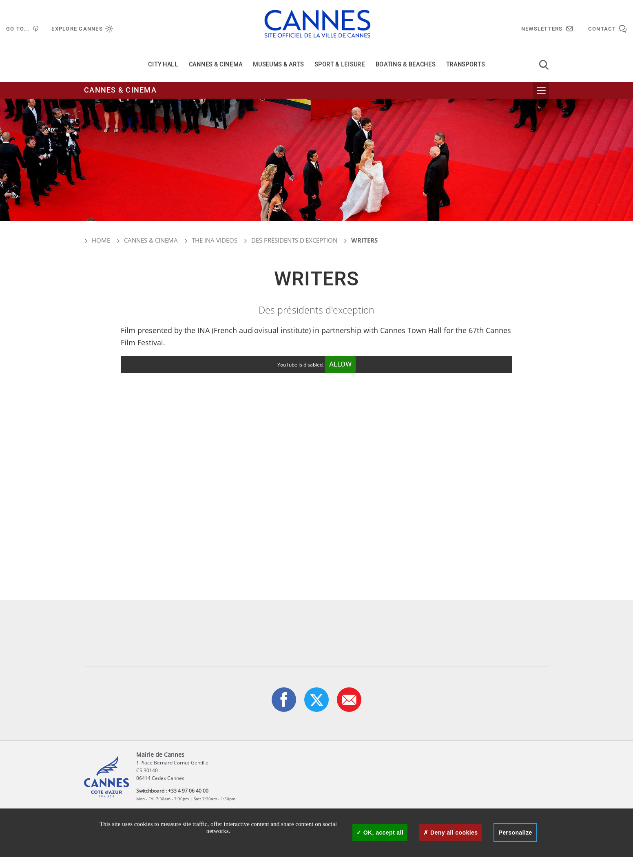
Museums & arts (278, 64)
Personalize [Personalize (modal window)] (515, 832)
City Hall (163, 64)
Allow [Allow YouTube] (340, 364)
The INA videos (214, 240)
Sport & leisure (339, 64)
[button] (349, 699)
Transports (465, 64)
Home (97, 240)
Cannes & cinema (216, 64)
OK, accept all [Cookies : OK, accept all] (379, 832)
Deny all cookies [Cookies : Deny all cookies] (450, 832)
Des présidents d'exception (294, 240)
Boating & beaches (406, 64)
